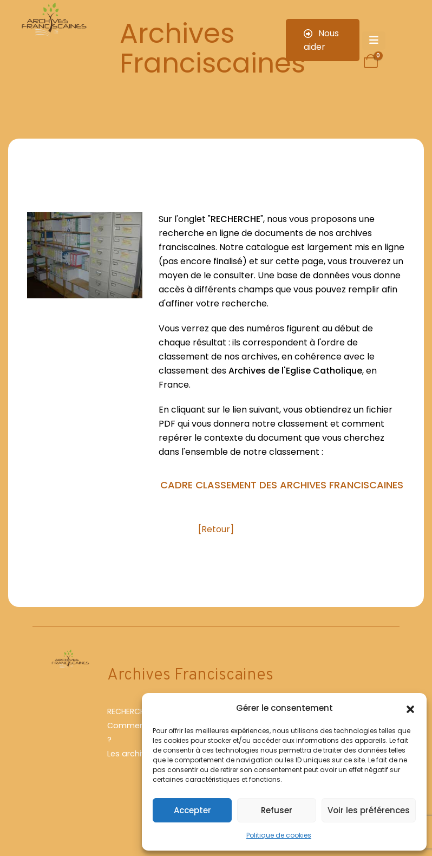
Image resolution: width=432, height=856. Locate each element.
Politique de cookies (278, 835)
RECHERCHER (130, 711)
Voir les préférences (369, 810)
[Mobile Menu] (373, 40)
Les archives (131, 753)
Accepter (192, 810)
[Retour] (216, 529)
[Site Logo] (53, 21)
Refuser (276, 810)
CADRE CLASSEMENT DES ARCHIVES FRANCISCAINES (281, 485)
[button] (410, 708)
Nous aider (321, 40)
